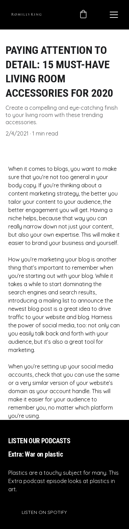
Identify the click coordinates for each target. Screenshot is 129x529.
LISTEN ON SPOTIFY (44, 512)
